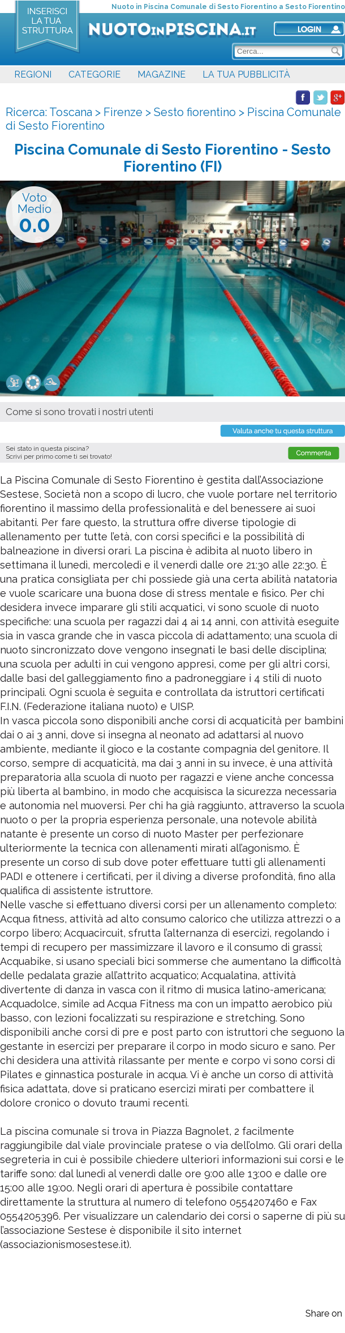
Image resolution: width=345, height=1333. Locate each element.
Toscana (70, 112)
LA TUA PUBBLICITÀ (246, 74)
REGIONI (32, 74)
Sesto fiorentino (195, 112)
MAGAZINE (161, 74)
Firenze (123, 112)
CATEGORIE (94, 74)
